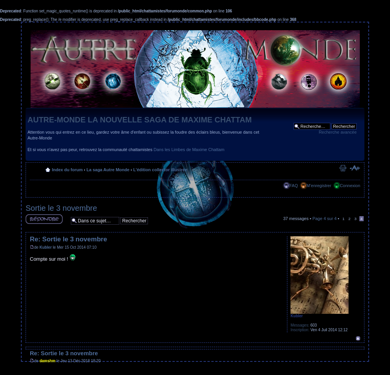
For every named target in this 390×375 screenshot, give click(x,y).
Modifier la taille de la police (354, 168)
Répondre (44, 219)
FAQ (293, 185)
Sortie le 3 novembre (61, 208)
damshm (47, 361)
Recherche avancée (338, 132)
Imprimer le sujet (342, 168)
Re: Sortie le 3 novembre (68, 239)
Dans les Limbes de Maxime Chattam (189, 149)
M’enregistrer (318, 185)
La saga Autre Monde (107, 169)
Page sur (325, 218)
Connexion (350, 185)
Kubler (46, 247)
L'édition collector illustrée (160, 169)
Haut (358, 338)
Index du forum (67, 169)
